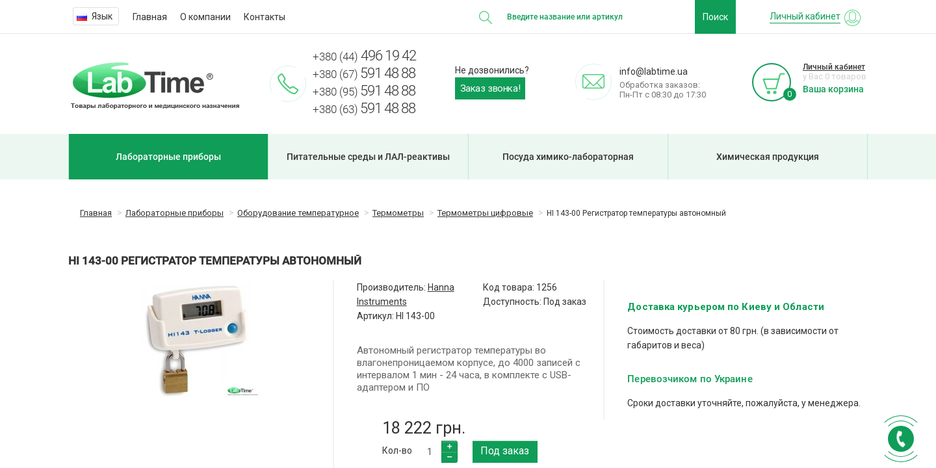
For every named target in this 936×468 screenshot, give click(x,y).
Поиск (715, 17)
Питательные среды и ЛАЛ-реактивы (368, 156)
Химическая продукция (767, 156)
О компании (205, 17)
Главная (150, 17)
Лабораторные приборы (168, 156)
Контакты (264, 17)
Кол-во (397, 450)
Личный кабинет (834, 67)
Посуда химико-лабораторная (568, 156)
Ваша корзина (833, 89)
